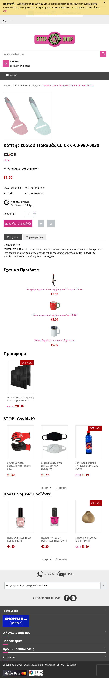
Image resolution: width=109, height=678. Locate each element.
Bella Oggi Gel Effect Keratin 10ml (19, 539)
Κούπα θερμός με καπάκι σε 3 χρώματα (54, 340)
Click (6, 160)
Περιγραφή (12, 237)
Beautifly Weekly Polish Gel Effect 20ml (54, 539)
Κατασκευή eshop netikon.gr (61, 664)
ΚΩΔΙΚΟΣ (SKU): (13, 188)
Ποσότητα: (9, 213)
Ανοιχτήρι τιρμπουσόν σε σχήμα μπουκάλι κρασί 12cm (54, 289)
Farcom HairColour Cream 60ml (86, 539)
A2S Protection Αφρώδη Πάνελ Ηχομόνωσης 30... (20, 399)
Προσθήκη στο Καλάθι (18, 223)
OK (5, 11)
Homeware (21, 85)
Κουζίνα (35, 85)
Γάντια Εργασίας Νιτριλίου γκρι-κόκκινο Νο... (19, 465)
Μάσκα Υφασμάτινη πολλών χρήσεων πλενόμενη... (51, 465)
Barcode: (9, 193)
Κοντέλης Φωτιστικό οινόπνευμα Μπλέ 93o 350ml (86, 465)
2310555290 (47, 574)
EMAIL (65, 574)
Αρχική (7, 85)
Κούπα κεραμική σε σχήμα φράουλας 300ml (54, 314)
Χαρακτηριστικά (34, 237)
